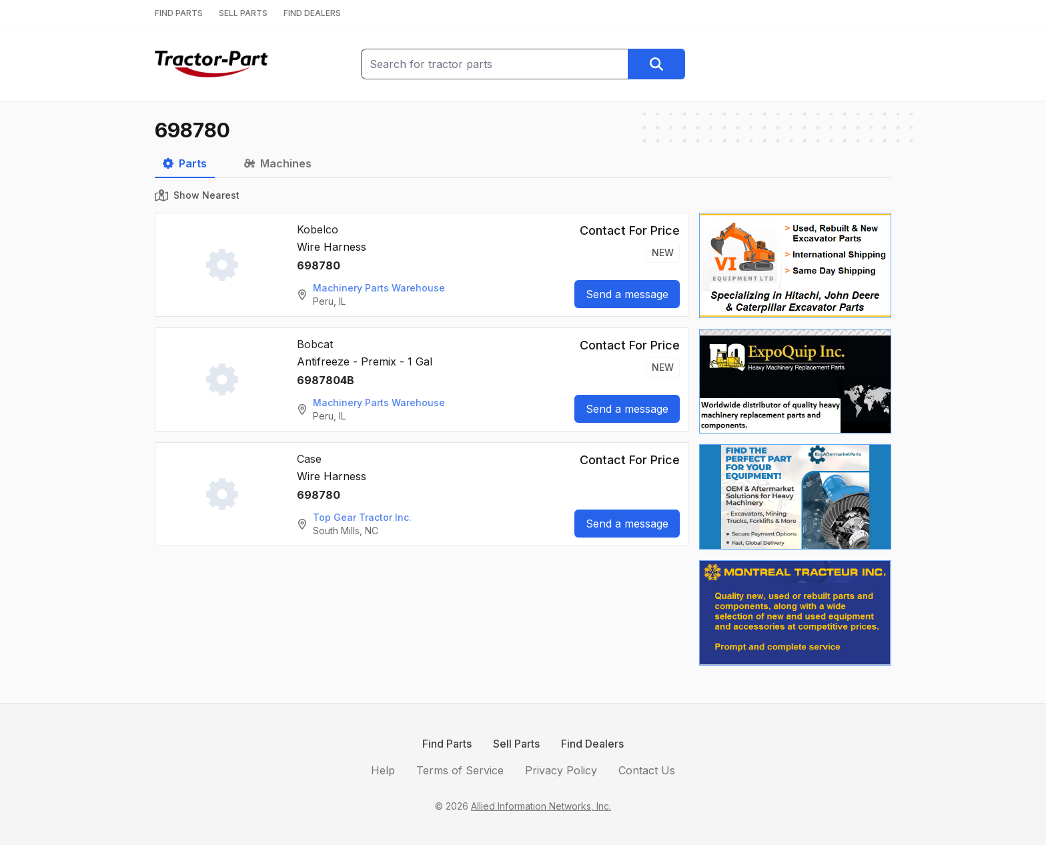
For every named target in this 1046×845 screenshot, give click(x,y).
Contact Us (646, 770)
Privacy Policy (561, 770)
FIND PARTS (179, 13)
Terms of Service (460, 770)
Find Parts (447, 743)
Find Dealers (592, 743)
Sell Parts (516, 743)
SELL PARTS (243, 13)
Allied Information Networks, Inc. (541, 806)
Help (383, 770)
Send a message (627, 294)
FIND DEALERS (312, 13)
